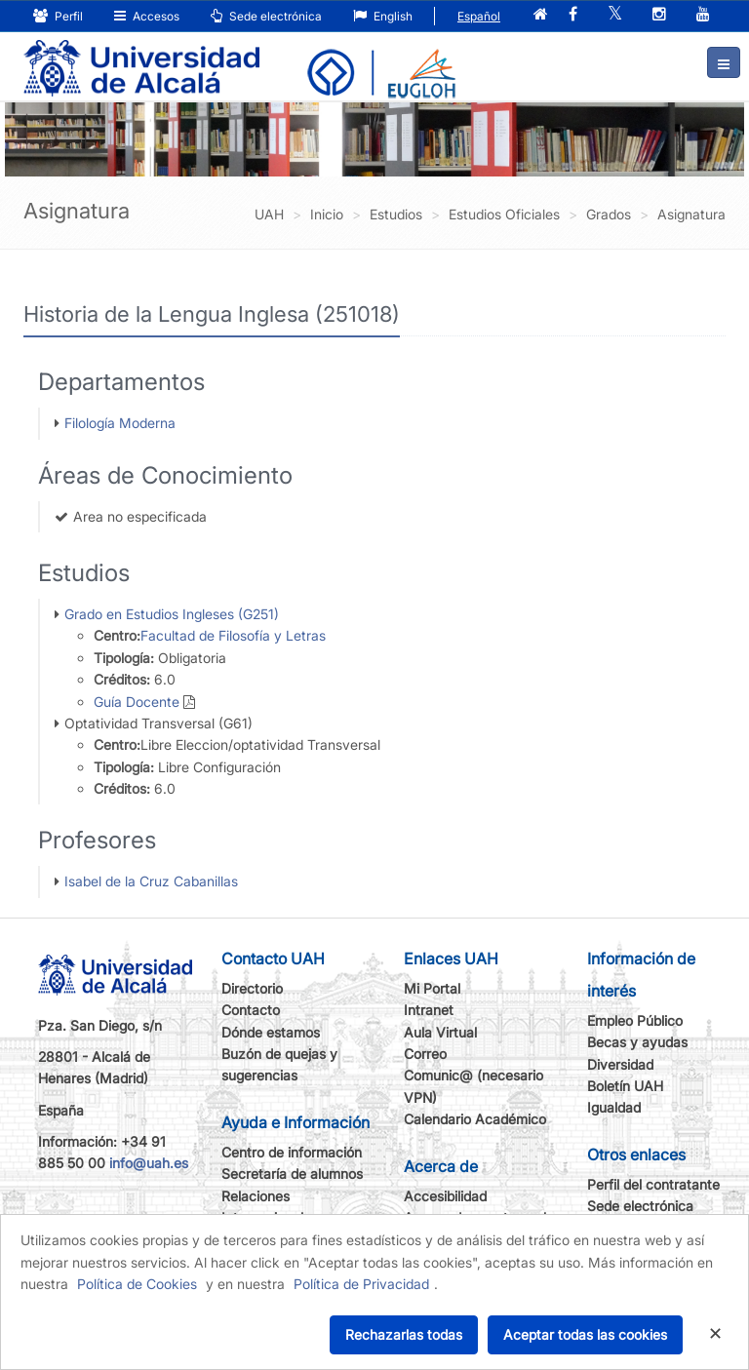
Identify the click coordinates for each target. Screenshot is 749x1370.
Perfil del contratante (653, 1184)
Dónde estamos (270, 1032)
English (383, 16)
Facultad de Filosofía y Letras (233, 635)
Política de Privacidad (361, 1283)
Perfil (58, 16)
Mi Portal (432, 988)
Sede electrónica (266, 16)
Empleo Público (635, 1020)
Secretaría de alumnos (292, 1173)
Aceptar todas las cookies (585, 1334)
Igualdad (614, 1107)
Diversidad (620, 1064)
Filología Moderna (120, 422)
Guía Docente (136, 701)
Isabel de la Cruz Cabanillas (151, 881)
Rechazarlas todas (403, 1334)
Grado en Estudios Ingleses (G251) (171, 614)
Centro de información (291, 1152)
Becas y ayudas (637, 1042)
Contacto (250, 1009)
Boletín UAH (625, 1085)
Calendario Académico (475, 1119)
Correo (425, 1053)
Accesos (146, 16)
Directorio (252, 988)
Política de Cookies (137, 1283)
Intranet (428, 1009)
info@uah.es (148, 1163)
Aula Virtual (440, 1032)
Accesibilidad (445, 1196)
